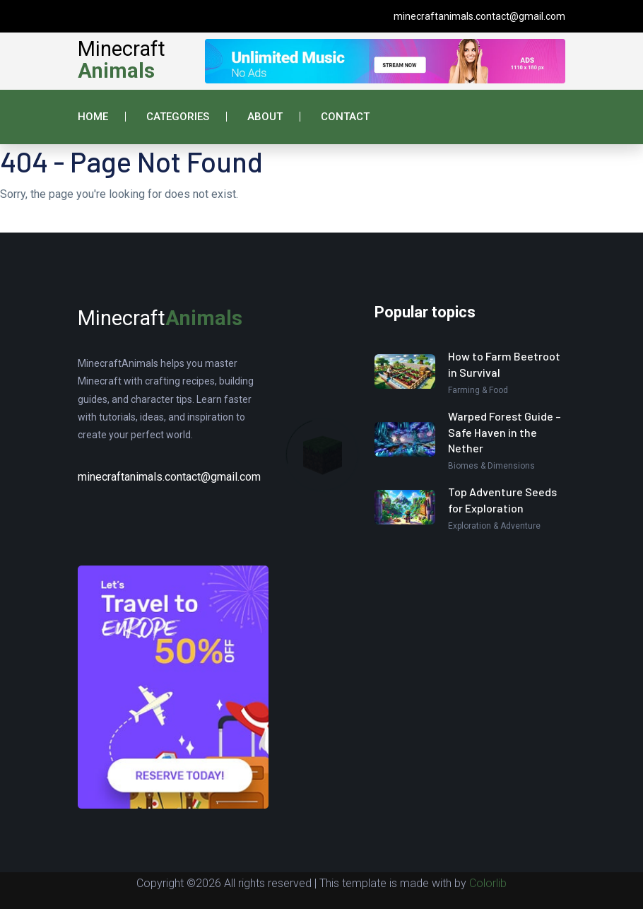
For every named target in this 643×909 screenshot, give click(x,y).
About (265, 116)
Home (93, 116)
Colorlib (488, 883)
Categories (177, 116)
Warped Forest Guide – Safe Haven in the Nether (504, 431)
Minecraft (121, 60)
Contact (345, 116)
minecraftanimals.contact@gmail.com (479, 16)
